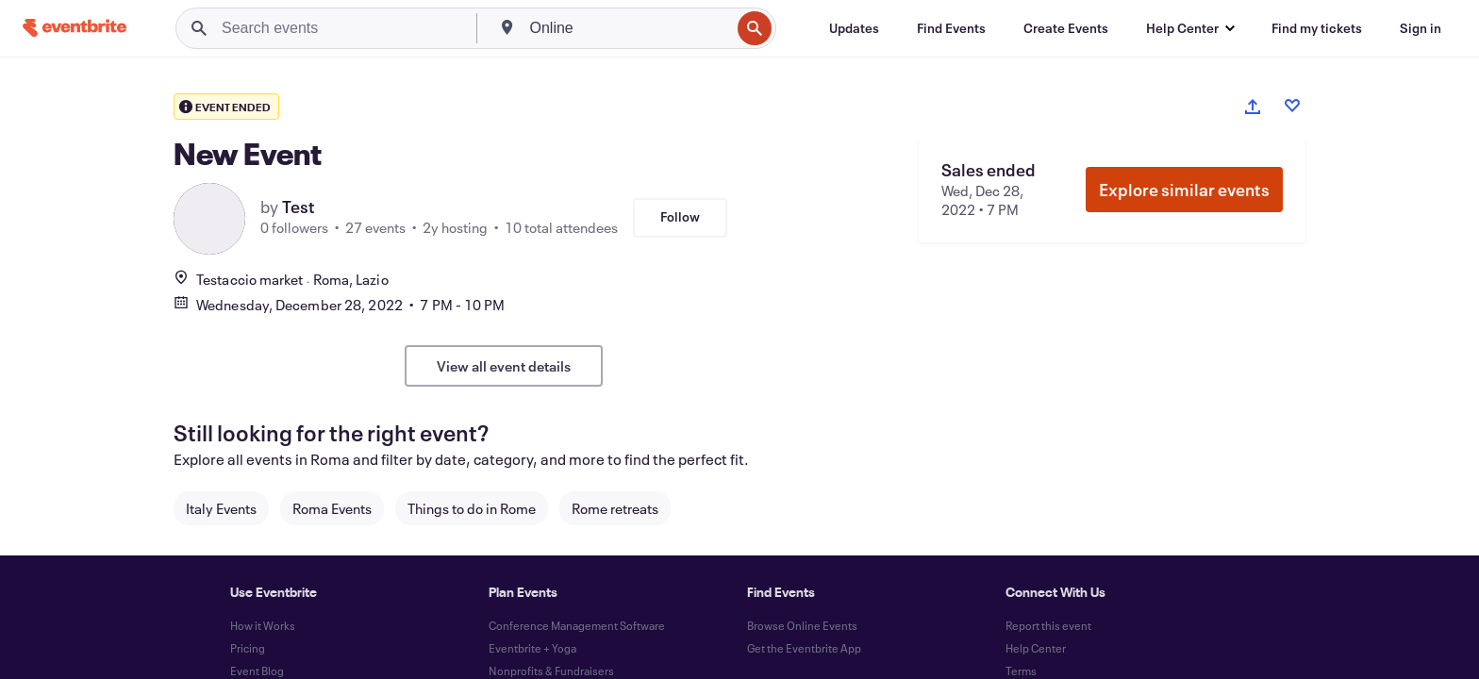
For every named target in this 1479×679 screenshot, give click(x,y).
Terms (1021, 670)
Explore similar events (1184, 189)
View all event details (504, 365)
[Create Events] (1065, 28)
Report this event (1048, 625)
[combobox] (629, 28)
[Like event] (1292, 105)
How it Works (262, 625)
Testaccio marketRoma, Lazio (281, 279)
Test (298, 206)
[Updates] (854, 28)
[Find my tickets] (1316, 28)
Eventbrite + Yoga (532, 647)
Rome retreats (615, 508)
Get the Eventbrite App (804, 647)
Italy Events (221, 508)
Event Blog (257, 670)
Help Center (1035, 647)
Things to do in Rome (471, 508)
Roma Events (332, 508)
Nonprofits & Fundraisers (551, 670)
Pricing (247, 647)
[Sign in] (1420, 28)
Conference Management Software (577, 625)
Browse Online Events (802, 625)
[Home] (74, 27)
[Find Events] (951, 28)
